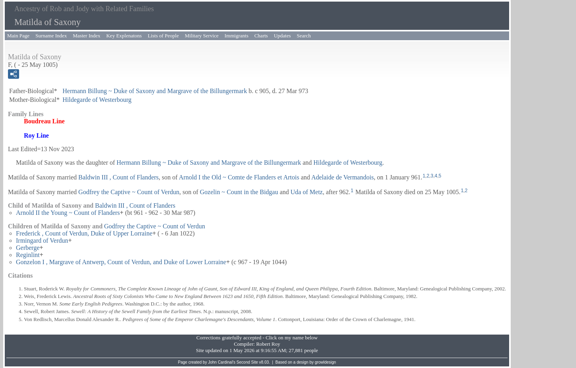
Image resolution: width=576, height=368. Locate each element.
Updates (282, 36)
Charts (261, 36)
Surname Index (51, 36)
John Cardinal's (222, 362)
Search (304, 36)
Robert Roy (268, 344)
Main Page (18, 36)
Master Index (86, 36)
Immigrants (236, 36)
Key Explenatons (124, 36)
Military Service (202, 36)
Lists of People (163, 36)
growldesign (325, 362)
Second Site (247, 362)
